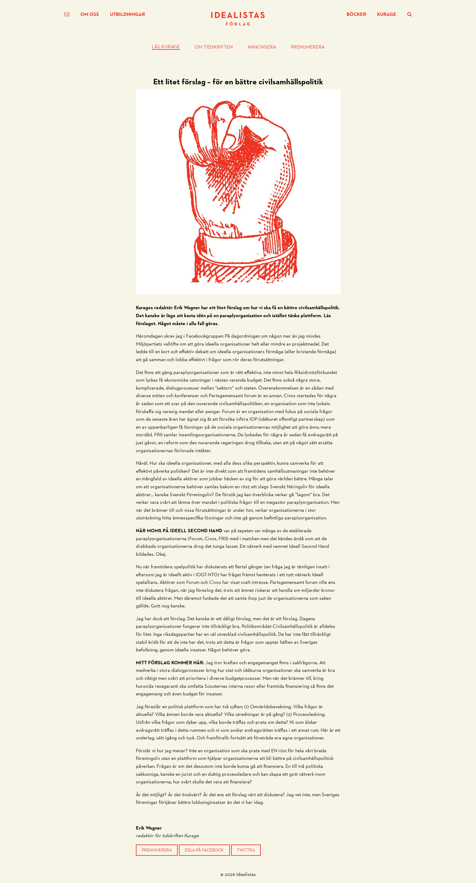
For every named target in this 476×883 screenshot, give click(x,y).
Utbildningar (127, 14)
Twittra (246, 850)
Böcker (356, 14)
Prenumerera (308, 47)
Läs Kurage (166, 47)
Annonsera (261, 47)
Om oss (89, 14)
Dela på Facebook (204, 850)
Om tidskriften (213, 47)
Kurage (386, 14)
